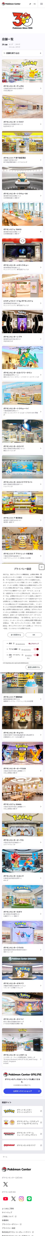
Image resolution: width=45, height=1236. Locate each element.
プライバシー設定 (8, 1228)
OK (34, 635)
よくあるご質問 (8, 1208)
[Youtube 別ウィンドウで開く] (5, 1198)
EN (35, 4)
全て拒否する (16, 635)
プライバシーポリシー (12, 1224)
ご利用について (9, 1216)
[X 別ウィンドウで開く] (5, 1184)
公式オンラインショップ (26, 1091)
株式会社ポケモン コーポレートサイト (18, 1232)
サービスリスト (20, 644)
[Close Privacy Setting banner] (41, 567)
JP (30, 4)
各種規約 (5, 1220)
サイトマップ (7, 1212)
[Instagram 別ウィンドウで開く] (21, 1198)
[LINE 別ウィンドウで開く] (29, 1198)
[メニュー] (41, 4)
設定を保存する (34, 667)
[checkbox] (36, 649)
